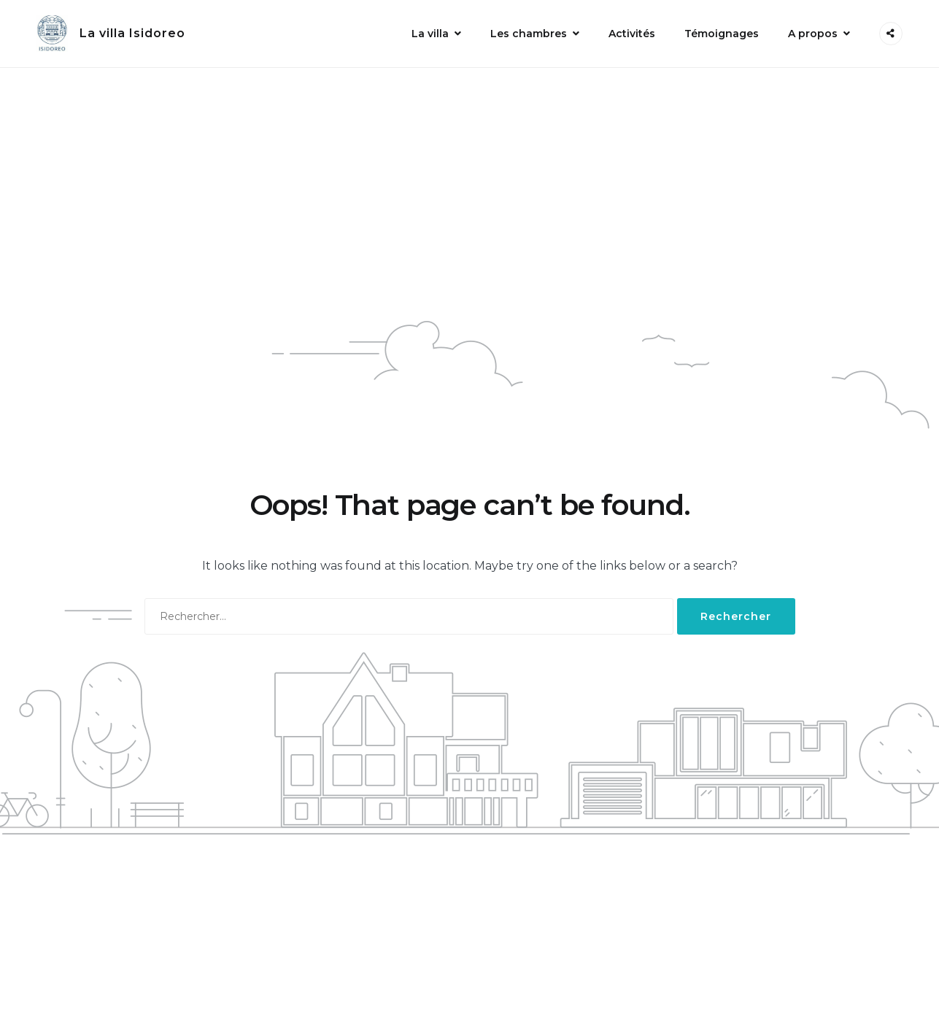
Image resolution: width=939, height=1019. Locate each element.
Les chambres (528, 33)
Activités (631, 33)
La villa (430, 33)
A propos (813, 33)
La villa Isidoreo (132, 33)
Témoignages (721, 33)
